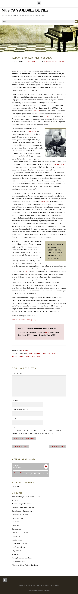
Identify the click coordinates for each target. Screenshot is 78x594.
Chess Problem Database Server (23, 511)
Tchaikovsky (45, 202)
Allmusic (15, 500)
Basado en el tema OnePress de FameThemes (39, 585)
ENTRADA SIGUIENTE (57, 447)
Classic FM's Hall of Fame (20, 533)
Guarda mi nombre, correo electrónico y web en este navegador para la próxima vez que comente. (36, 432)
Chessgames (16, 529)
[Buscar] (76, 21)
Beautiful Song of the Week (21, 504)
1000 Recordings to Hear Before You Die (26, 497)
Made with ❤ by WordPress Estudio (39, 590)
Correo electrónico (22, 409)
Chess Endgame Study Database (23, 507)
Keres (47, 332)
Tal (26, 272)
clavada (29, 354)
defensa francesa (42, 354)
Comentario (18, 373)
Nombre (16, 400)
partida (54, 354)
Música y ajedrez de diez (54, 61)
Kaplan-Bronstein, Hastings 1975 (24, 320)
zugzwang (36, 356)
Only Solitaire (16, 551)
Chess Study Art (17, 518)
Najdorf (37, 111)
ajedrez (24, 350)
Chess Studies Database (20, 514)
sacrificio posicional (21, 356)
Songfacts (15, 554)
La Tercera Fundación (19, 543)
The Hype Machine (18, 561)
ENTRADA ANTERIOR (20, 447)
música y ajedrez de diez (25, 10)
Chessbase (15, 525)
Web (14, 418)
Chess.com (16, 522)
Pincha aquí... (16, 486)
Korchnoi (49, 116)
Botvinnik (32, 131)
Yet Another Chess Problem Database (25, 565)
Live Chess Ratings (18, 547)
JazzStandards (17, 540)
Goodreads (16, 536)
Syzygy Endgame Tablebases (22, 558)
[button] (39, 3)
